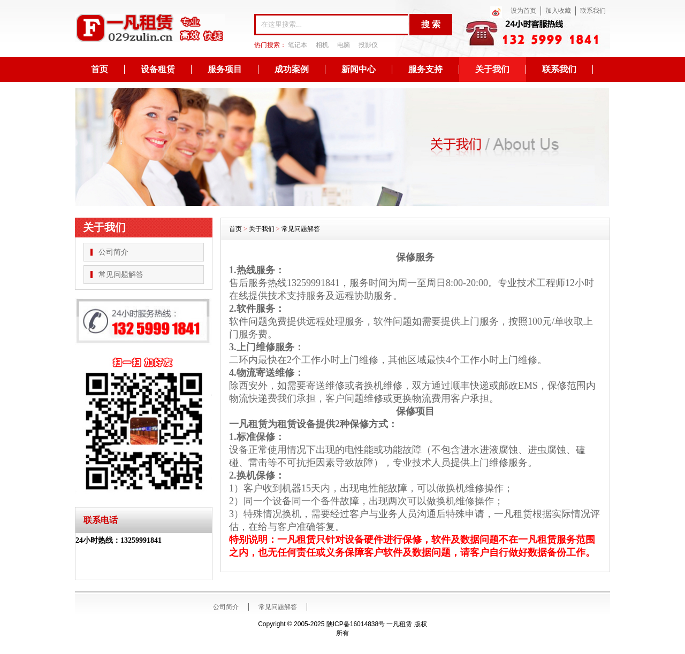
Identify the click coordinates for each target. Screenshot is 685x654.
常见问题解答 (120, 275)
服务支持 (425, 69)
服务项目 (225, 69)
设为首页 (523, 10)
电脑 (343, 45)
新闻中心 (358, 69)
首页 (99, 69)
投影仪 (368, 45)
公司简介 (113, 252)
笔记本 (297, 45)
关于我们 (492, 69)
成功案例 (292, 69)
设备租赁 (158, 69)
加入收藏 (558, 10)
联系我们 (593, 10)
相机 (322, 45)
